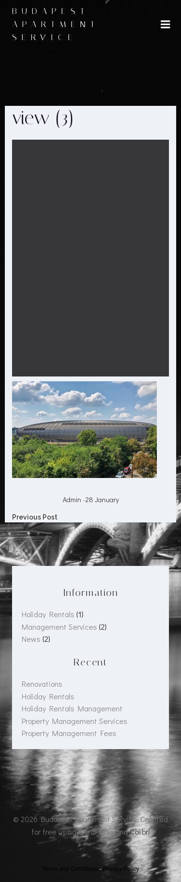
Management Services (59, 627)
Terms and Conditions (70, 869)
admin (72, 499)
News (31, 639)
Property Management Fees (69, 733)
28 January (102, 499)
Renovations (42, 684)
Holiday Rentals (48, 614)
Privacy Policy (121, 869)
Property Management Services (74, 721)
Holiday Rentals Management (72, 708)
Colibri (140, 831)
